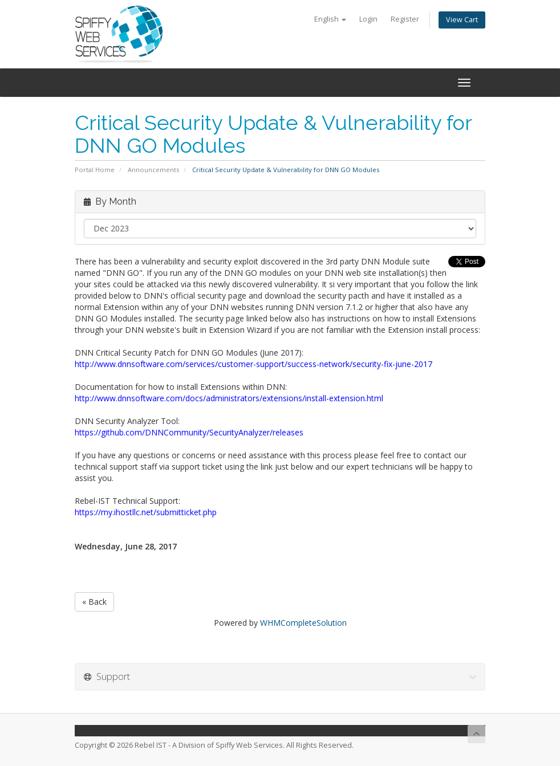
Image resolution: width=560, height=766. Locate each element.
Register (405, 19)
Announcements (153, 169)
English (330, 19)
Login (368, 19)
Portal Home (95, 169)
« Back (94, 601)
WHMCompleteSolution (303, 622)
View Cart (462, 20)
